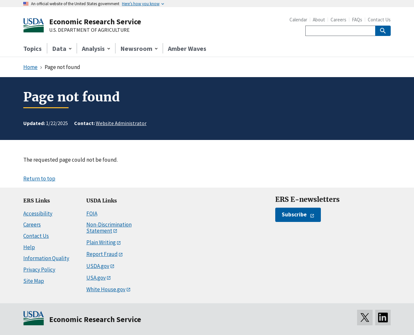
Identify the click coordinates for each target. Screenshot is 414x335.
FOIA (91, 213)
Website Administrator (121, 123)
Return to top (39, 178)
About (319, 19)
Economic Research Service (95, 21)
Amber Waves (187, 48)
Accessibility (37, 213)
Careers (338, 19)
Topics (32, 48)
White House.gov (105, 289)
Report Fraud (102, 254)
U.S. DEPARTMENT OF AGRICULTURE (89, 30)
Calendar (298, 19)
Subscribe (294, 214)
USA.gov (96, 277)
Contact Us (379, 19)
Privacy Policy (39, 269)
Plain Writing (101, 242)
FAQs (357, 19)
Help (29, 247)
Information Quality (46, 258)
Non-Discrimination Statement (109, 227)
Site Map (33, 280)
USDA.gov (97, 266)
